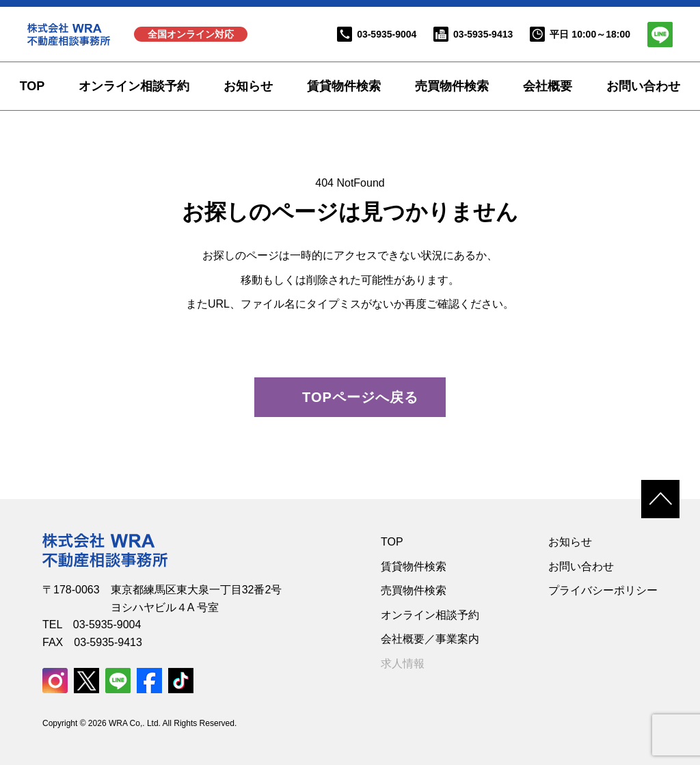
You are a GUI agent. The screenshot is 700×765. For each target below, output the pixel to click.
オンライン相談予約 (134, 86)
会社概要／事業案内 (430, 639)
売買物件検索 (452, 86)
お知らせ (248, 86)
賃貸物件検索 (344, 86)
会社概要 (547, 86)
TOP (32, 86)
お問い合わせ (643, 86)
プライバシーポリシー (603, 590)
